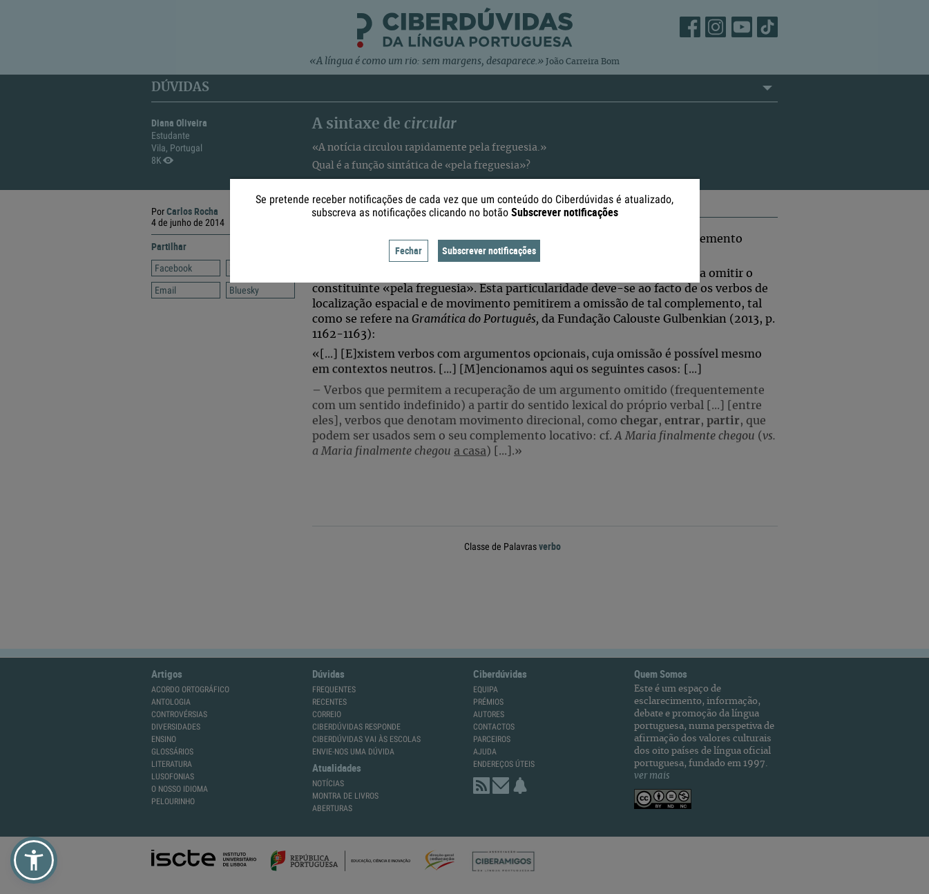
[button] (34, 860)
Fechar (408, 250)
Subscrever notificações (489, 250)
